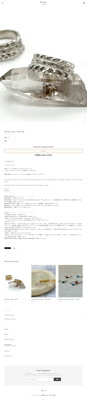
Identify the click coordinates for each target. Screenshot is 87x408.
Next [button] (85, 64)
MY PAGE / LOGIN (10, 345)
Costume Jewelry (9, 315)
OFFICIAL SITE (8, 356)
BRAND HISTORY (9, 339)
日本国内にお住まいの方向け (43, 155)
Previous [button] (1, 64)
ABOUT (6, 334)
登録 (57, 379)
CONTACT (7, 351)
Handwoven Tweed (10, 319)
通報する (15, 248)
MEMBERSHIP (8, 344)
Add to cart (43, 151)
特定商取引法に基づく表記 (46, 395)
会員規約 (53, 395)
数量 (5, 141)
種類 (5, 137)
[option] (43, 64)
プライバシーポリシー (36, 395)
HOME (6, 329)
